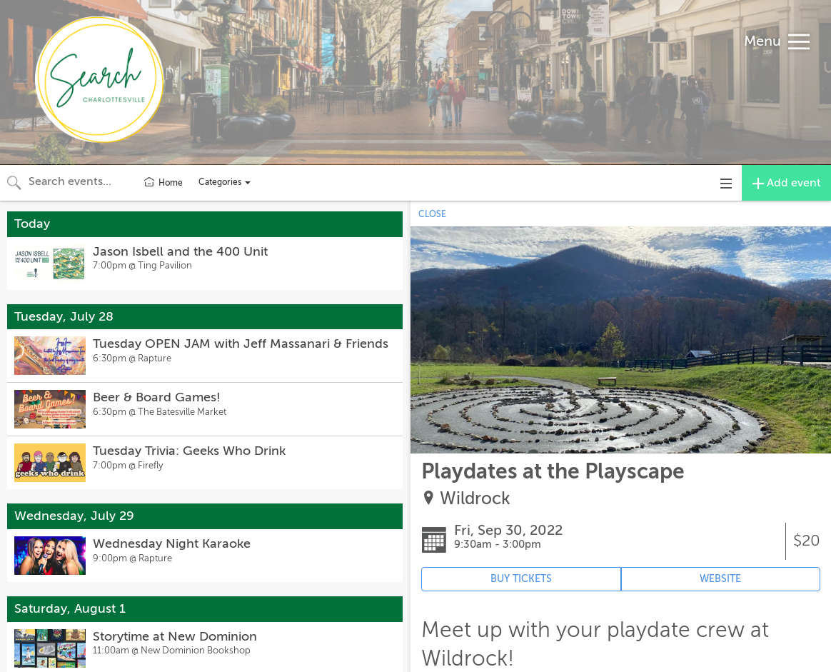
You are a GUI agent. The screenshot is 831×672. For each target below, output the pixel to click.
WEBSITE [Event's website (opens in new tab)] (720, 578)
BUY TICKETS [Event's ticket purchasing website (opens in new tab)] (521, 578)
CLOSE (432, 214)
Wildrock (475, 498)
